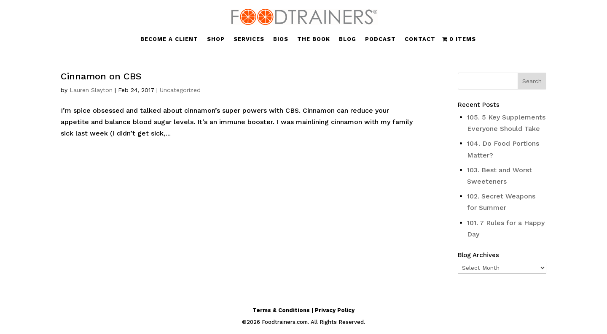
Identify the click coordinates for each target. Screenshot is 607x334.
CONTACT (420, 39)
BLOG (347, 39)
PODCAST (380, 39)
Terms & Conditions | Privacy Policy (303, 310)
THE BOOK (313, 39)
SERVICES (249, 39)
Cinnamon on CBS (101, 76)
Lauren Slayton (91, 90)
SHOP (216, 39)
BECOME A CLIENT (169, 39)
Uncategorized (180, 90)
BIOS (280, 39)
